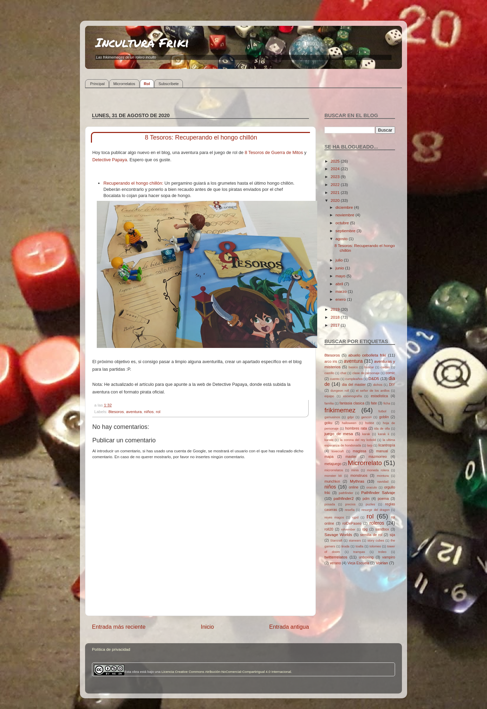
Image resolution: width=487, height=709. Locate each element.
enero (341, 299)
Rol (147, 84)
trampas (359, 552)
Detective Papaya (109, 159)
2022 (336, 184)
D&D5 (374, 378)
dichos (377, 385)
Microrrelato (365, 462)
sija (392, 535)
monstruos (359, 475)
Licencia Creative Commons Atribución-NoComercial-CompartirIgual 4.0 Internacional (226, 672)
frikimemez (339, 410)
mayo (340, 276)
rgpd (355, 517)
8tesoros (116, 411)
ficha (386, 403)
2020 (336, 200)
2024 (336, 168)
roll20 (328, 529)
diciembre (344, 207)
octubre (342, 222)
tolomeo (375, 546)
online (354, 487)
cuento (335, 379)
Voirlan (382, 563)
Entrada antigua (289, 627)
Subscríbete (168, 84)
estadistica (379, 396)
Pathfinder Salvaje (378, 492)
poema (383, 498)
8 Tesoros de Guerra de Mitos (274, 152)
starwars (355, 540)
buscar (369, 367)
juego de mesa (338, 433)
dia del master (354, 384)
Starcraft (336, 540)
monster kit (333, 475)
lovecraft (338, 451)
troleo (382, 552)
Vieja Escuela (359, 563)
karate (328, 440)
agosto (342, 238)
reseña (350, 510)
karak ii (383, 434)
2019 (336, 309)
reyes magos (334, 517)
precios (350, 504)
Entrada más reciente (119, 627)
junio (340, 268)
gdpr (351, 417)
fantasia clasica (352, 403)
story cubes (375, 540)
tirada (345, 546)
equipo (329, 396)
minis (355, 470)
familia (329, 403)
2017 (336, 325)
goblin (384, 417)
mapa (328, 456)
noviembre (345, 215)
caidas (385, 367)
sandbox (382, 529)
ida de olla (382, 428)
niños (149, 411)
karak (366, 434)
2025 (336, 161)
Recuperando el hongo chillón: (133, 183)
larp (370, 445)
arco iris (330, 361)
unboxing (366, 557)
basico (353, 367)
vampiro (388, 557)
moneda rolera (378, 470)
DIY (392, 384)
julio (339, 260)
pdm (366, 498)
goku (328, 423)
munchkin (332, 481)
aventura (134, 411)
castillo (329, 373)
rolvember (348, 529)
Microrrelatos (124, 84)
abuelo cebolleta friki (367, 355)
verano (335, 563)
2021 (336, 192)
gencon (366, 417)
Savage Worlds (338, 534)
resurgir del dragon (375, 510)
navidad (382, 481)
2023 (336, 176)
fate (374, 403)
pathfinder (346, 493)
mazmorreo (378, 456)
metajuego (332, 464)
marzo (341, 291)
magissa (359, 451)
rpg (364, 529)
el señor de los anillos (373, 390)
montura (382, 475)
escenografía (352, 396)
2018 (336, 317)
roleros (377, 523)
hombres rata (356, 428)
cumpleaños (354, 379)
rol (158, 411)
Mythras (357, 481)
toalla (359, 546)
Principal (97, 84)
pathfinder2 (343, 498)
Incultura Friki (142, 42)
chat (343, 373)
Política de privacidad (111, 649)
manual (382, 451)
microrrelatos (333, 470)
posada (329, 504)
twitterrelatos (335, 557)
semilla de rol (371, 535)
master (350, 456)
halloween (349, 423)
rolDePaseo (351, 523)
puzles (370, 504)
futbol (382, 411)
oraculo (371, 487)
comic (390, 373)
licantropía (386, 445)
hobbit (369, 423)
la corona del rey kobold (358, 440)
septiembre (345, 230)
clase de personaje (366, 373)
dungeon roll (340, 390)
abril (339, 283)
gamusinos (332, 417)
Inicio (207, 627)
